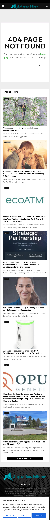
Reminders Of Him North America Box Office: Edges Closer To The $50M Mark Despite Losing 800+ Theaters (23, 173)
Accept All (39, 515)
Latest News (10, 92)
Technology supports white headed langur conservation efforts (20, 129)
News (6, 188)
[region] (24, 508)
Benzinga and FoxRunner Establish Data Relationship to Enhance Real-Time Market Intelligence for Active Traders (21, 264)
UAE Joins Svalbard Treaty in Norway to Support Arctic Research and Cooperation (24, 308)
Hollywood (8, 142)
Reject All (24, 515)
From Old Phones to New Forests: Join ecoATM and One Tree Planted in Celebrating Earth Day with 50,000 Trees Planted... (24, 219)
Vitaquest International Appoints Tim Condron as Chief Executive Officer (24, 443)
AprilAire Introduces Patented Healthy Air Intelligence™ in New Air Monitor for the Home (23, 352)
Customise (10, 515)
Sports (6, 99)
